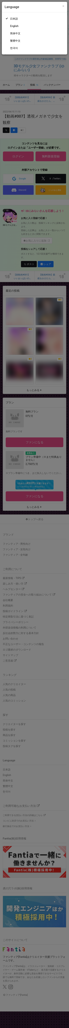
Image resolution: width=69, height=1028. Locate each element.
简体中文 (15, 33)
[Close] (63, 6)
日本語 (14, 18)
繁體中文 (15, 40)
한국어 (14, 48)
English (14, 26)
